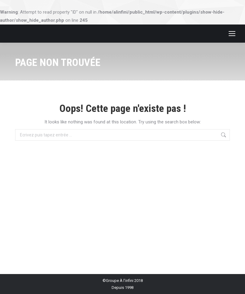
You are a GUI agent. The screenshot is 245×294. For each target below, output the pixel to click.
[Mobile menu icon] (232, 33)
